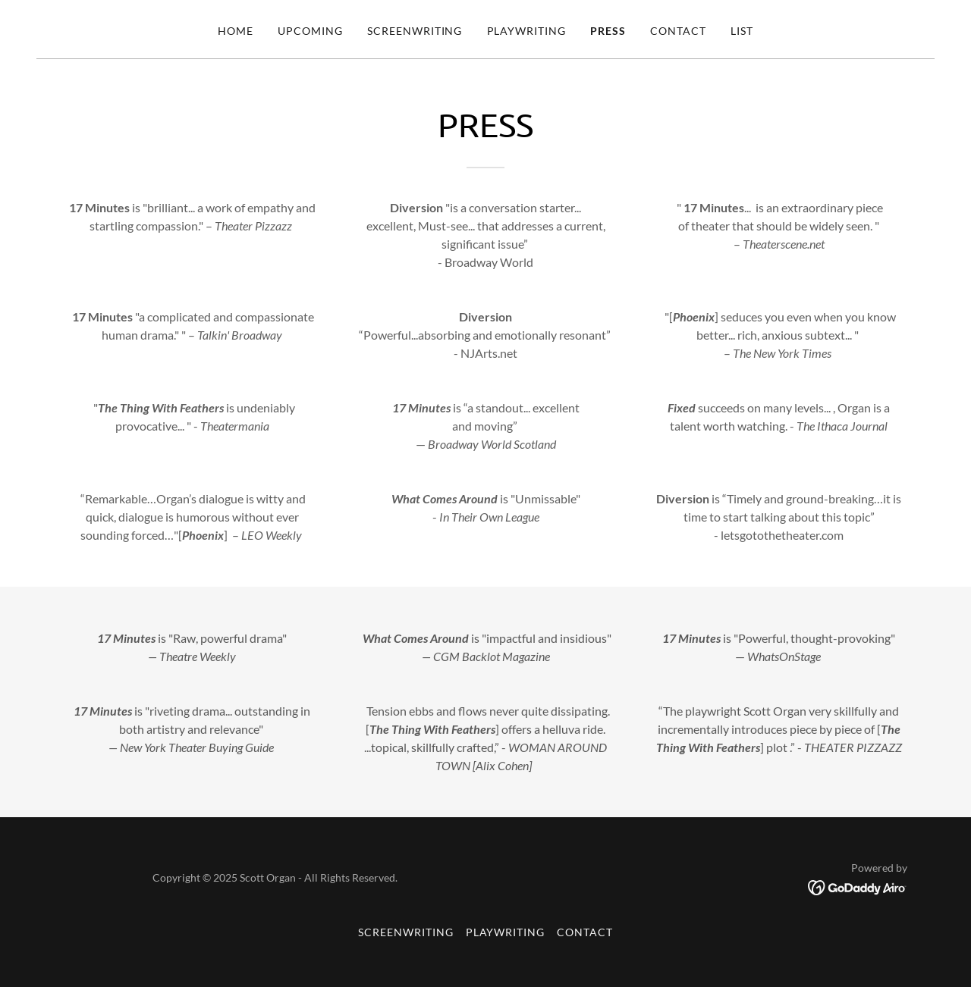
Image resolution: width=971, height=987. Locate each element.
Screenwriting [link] (415, 30)
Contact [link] (678, 30)
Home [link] (235, 30)
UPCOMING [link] (310, 30)
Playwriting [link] (527, 30)
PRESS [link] (608, 30)
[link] (857, 886)
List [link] (742, 30)
